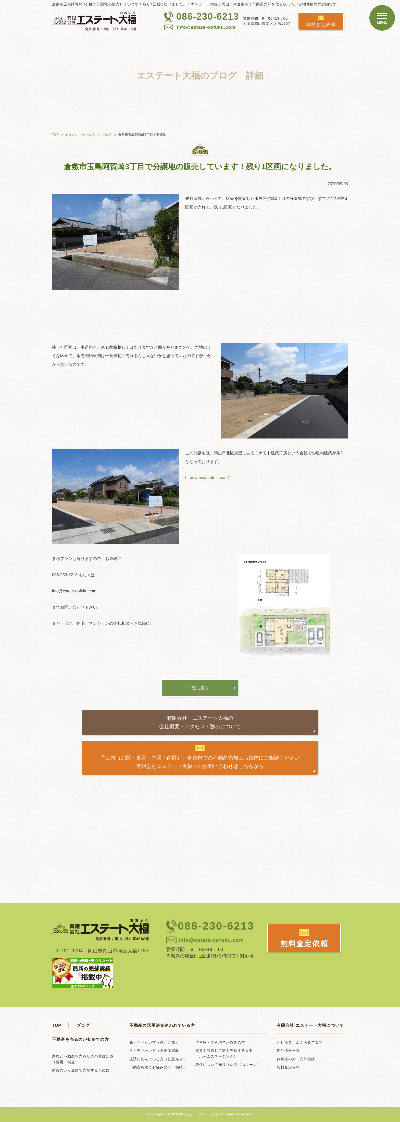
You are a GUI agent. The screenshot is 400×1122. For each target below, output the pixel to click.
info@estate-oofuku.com (206, 27)
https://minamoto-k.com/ (207, 477)
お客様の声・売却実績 (296, 1059)
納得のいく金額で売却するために (81, 1070)
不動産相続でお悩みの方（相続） (158, 1067)
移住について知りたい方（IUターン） (228, 1065)
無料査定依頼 (321, 24)
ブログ (106, 135)
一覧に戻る (198, 688)
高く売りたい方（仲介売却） (154, 1042)
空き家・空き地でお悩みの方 (220, 1042)
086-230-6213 (207, 16)
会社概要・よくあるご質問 (300, 1042)
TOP (55, 135)
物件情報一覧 (288, 1050)
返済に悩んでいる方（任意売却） (158, 1059)
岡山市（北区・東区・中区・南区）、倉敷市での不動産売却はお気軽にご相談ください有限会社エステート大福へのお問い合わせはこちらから (200, 762)
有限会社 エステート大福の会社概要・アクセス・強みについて (200, 722)
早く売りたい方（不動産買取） (156, 1050)
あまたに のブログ (80, 135)
